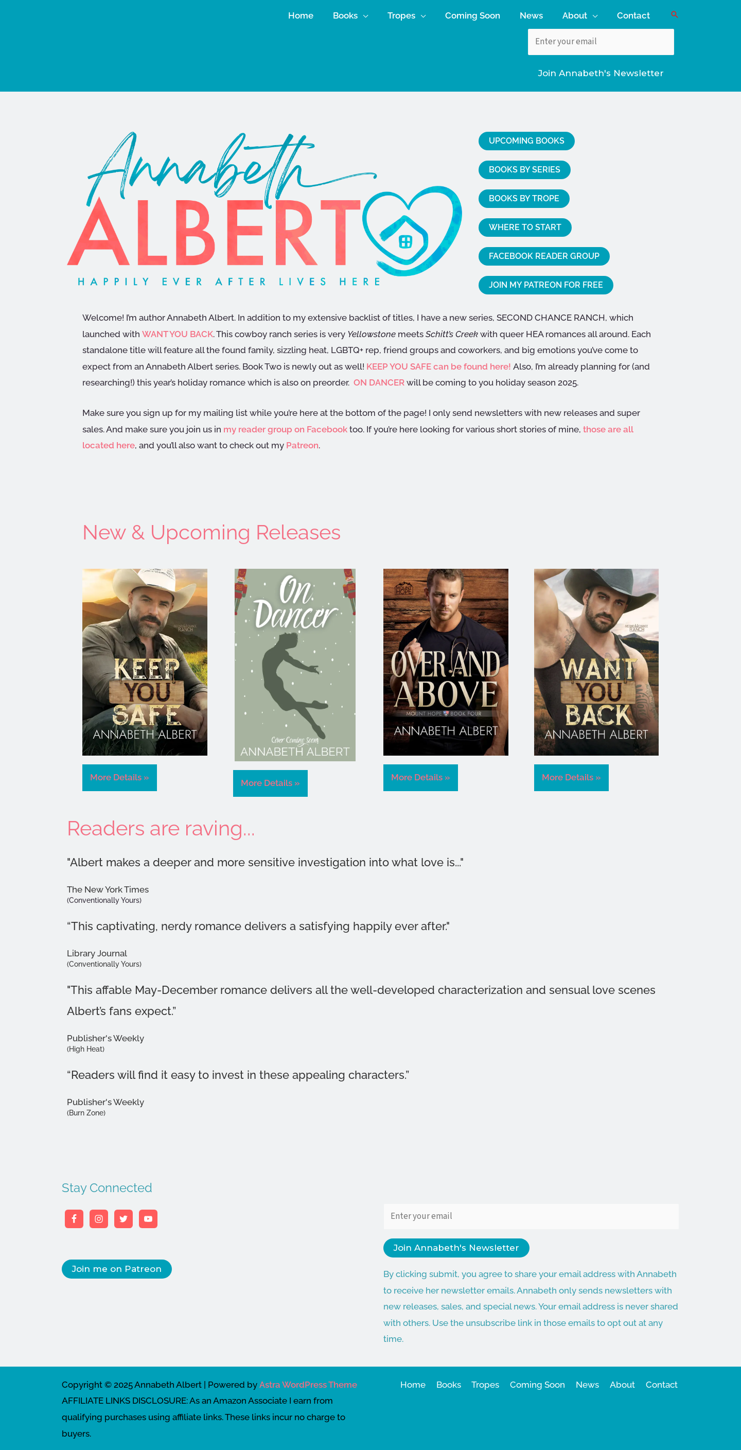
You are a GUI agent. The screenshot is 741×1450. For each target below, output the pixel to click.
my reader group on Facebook (285, 427)
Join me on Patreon (117, 1267)
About (626, 1382)
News (593, 1382)
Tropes (495, 1382)
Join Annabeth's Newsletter (601, 71)
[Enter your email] (601, 39)
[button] (674, 13)
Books (460, 1382)
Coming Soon (545, 1382)
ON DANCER (379, 380)
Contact (663, 1382)
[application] (374, 13)
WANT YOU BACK (177, 331)
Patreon (302, 443)
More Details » (119, 775)
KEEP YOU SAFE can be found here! (439, 364)
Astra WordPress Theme (308, 1382)
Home (426, 1382)
